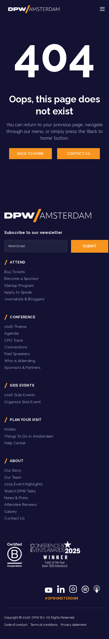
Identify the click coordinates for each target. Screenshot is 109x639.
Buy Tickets (14, 272)
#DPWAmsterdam (61, 598)
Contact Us (14, 518)
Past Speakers (17, 354)
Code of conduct (15, 624)
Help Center (15, 443)
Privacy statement (73, 624)
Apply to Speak (18, 292)
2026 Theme (15, 327)
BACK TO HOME (30, 154)
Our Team (12, 477)
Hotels (10, 429)
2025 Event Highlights (23, 484)
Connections (15, 347)
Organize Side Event (22, 402)
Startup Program (19, 285)
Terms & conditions (44, 624)
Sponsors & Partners (22, 367)
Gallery (10, 511)
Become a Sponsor (21, 278)
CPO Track (13, 340)
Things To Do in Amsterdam (28, 436)
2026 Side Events (19, 395)
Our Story (12, 470)
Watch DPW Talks (20, 491)
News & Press (16, 498)
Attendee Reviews (20, 504)
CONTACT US (78, 154)
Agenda (11, 333)
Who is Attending (19, 361)
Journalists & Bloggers (24, 299)
